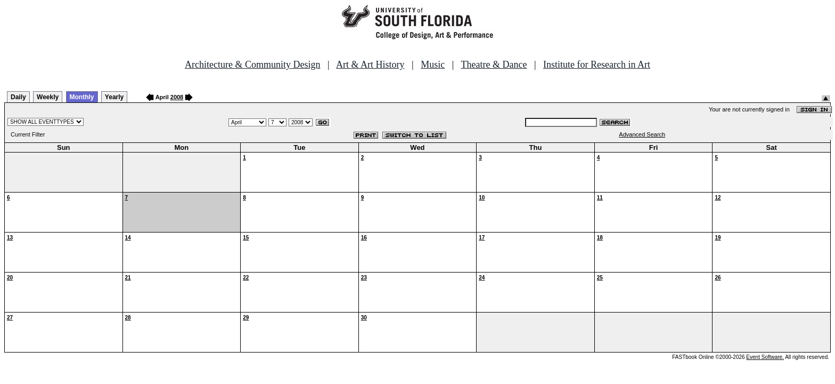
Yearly (114, 97)
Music (433, 64)
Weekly (48, 97)
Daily (18, 97)
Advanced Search (642, 134)
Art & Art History (370, 64)
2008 (176, 97)
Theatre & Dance (494, 64)
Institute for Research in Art (596, 64)
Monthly (82, 97)
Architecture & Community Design (252, 64)
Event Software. (765, 357)
